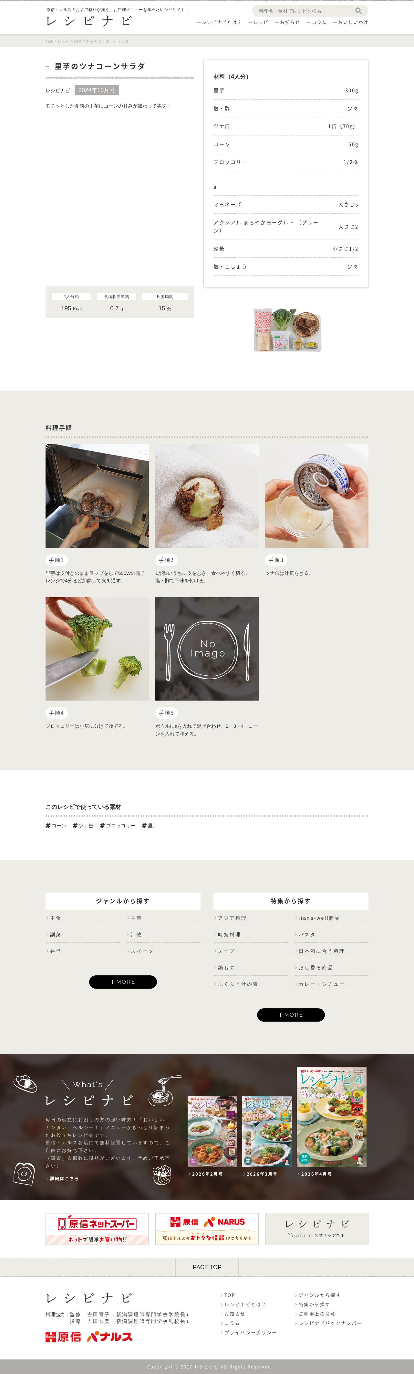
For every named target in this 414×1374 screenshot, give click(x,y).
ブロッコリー (117, 825)
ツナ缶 (83, 825)
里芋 (150, 825)
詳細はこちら (64, 1178)
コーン (56, 825)
